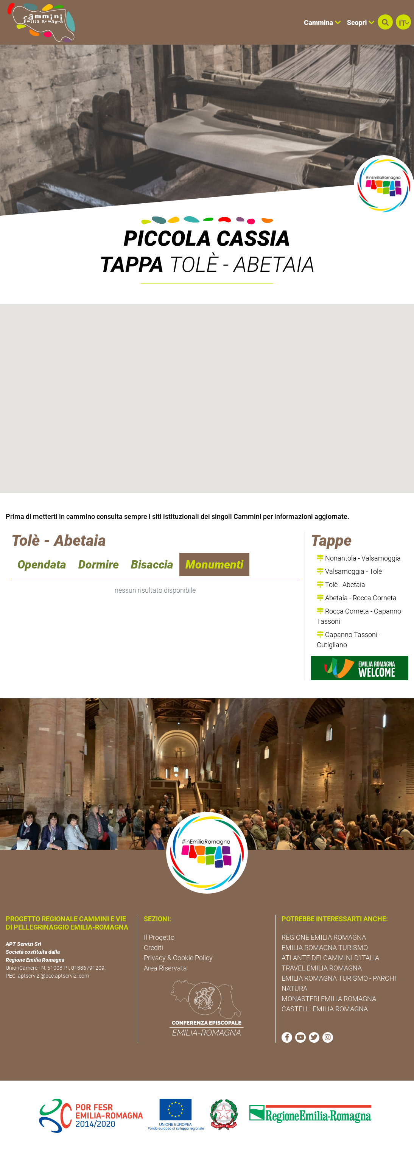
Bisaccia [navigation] (152, 564)
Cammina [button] (322, 22)
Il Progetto (159, 937)
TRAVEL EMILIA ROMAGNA (322, 968)
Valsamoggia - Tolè (349, 571)
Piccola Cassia (207, 238)
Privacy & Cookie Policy (178, 958)
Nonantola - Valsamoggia (359, 558)
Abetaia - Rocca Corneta (357, 598)
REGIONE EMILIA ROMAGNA (324, 937)
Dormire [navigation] (98, 564)
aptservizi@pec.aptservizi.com (53, 976)
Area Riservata (165, 968)
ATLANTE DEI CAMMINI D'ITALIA (330, 958)
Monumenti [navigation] (214, 564)
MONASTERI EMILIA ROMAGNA (329, 999)
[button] (385, 22)
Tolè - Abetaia (341, 585)
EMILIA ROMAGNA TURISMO (325, 948)
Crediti (153, 948)
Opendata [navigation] (41, 564)
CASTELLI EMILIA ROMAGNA (325, 1009)
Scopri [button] (361, 22)
